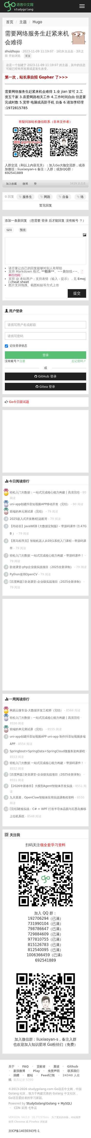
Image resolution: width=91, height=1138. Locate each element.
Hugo (37, 22)
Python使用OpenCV (23, 574)
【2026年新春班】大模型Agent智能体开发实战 (41, 786)
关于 (11, 1066)
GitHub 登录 (45, 376)
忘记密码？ (79, 361)
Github (72, 1066)
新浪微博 (19, 1071)
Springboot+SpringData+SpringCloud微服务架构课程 (47, 751)
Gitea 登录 (45, 386)
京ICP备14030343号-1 (24, 1131)
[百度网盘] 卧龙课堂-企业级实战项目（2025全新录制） (46, 581)
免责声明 (53, 1071)
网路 (45, 197)
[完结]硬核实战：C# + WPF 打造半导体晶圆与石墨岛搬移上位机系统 (48, 812)
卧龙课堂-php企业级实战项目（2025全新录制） (41, 567)
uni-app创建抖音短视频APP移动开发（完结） (40, 504)
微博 (25, 183)
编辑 (9, 230)
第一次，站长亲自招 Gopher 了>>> (36, 77)
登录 (44, 220)
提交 (77, 293)
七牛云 (32, 1108)
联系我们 (73, 1071)
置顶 (27, 56)
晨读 (56, 1066)
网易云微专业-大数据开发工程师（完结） (36, 710)
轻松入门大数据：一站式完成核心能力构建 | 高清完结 (45, 492)
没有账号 (72, 220)
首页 (9, 22)
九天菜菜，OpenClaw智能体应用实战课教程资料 (42, 797)
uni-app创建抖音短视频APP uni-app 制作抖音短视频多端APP (48, 740)
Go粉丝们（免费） (62, 1044)
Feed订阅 (48, 1075)
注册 (22, 361)
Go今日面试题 (19, 402)
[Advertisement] (38, 440)
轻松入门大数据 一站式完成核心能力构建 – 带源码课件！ (47, 555)
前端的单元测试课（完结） (27, 511)
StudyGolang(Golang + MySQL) (49, 1103)
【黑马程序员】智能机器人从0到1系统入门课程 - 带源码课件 (48, 544)
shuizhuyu (12, 51)
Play (36, 1071)
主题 (23, 22)
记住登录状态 (16, 346)
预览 (23, 230)
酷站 (30, 1075)
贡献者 (41, 1066)
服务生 (25, 197)
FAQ (25, 1066)
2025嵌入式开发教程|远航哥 (28, 519)
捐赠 (16, 1075)
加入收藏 (11, 183)
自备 (64, 197)
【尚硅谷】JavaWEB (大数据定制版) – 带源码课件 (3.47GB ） (48, 529)
